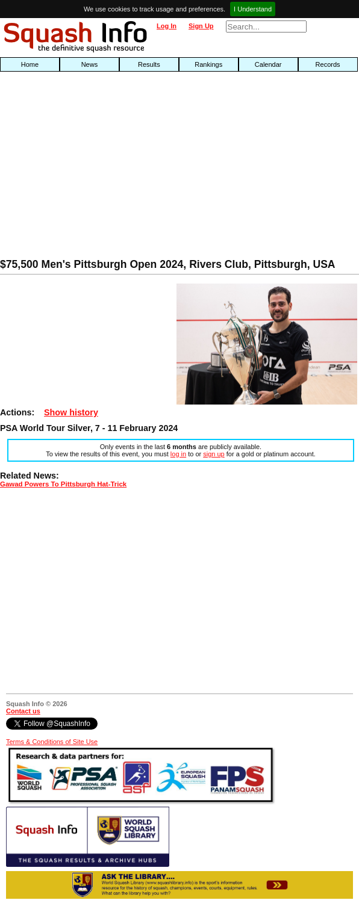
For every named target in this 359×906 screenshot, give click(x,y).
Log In (166, 25)
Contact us (23, 711)
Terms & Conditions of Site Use (52, 741)
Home (30, 64)
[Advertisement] (114, 168)
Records (328, 64)
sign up (213, 454)
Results (149, 64)
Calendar (268, 64)
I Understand (253, 9)
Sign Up (201, 25)
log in (178, 454)
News (89, 64)
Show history (71, 412)
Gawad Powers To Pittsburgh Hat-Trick (63, 484)
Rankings (208, 64)
